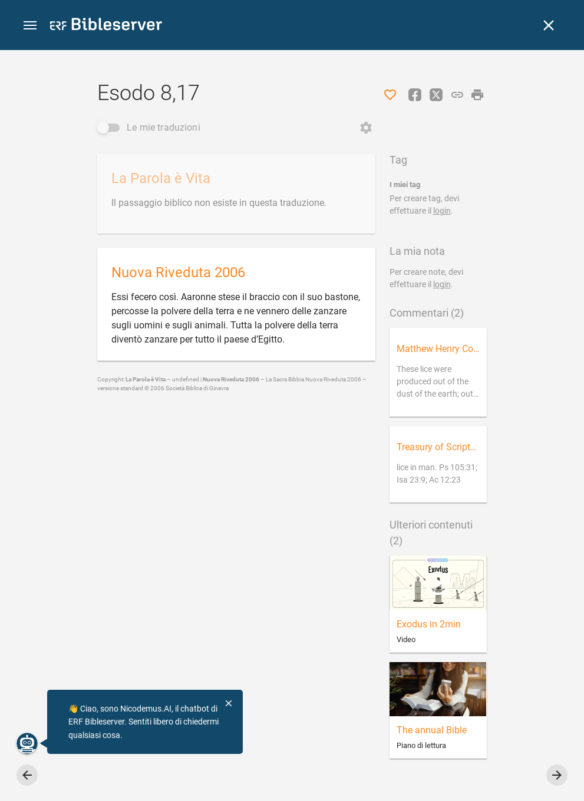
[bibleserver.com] (106, 26)
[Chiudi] (548, 25)
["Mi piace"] (390, 94)
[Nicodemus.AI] (27, 743)
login (442, 210)
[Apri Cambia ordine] (366, 127)
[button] (30, 25)
